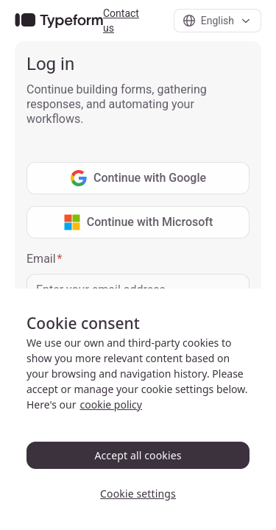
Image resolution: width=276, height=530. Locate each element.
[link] (59, 21)
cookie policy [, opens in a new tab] (111, 404)
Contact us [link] (121, 20)
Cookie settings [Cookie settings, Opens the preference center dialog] (138, 494)
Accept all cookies (137, 455)
